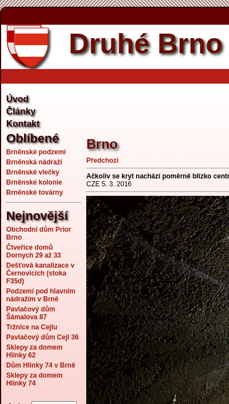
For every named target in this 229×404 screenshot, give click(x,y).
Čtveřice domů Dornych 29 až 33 (33, 251)
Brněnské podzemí (36, 152)
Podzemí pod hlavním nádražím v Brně (40, 295)
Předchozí (102, 160)
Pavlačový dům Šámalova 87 (30, 313)
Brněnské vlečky (32, 172)
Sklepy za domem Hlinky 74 (34, 379)
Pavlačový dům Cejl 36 (42, 337)
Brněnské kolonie (34, 182)
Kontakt (23, 123)
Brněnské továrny (34, 192)
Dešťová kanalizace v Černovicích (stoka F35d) (40, 273)
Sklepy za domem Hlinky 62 (34, 351)
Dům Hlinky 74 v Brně (40, 365)
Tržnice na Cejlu (31, 327)
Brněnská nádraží (34, 162)
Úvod (17, 99)
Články (20, 111)
